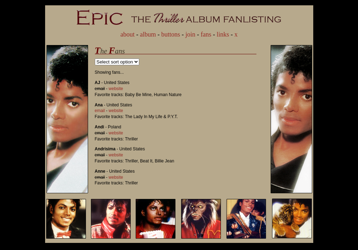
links (223, 34)
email (100, 110)
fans (206, 34)
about (127, 34)
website (116, 88)
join (190, 34)
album (148, 34)
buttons (170, 34)
